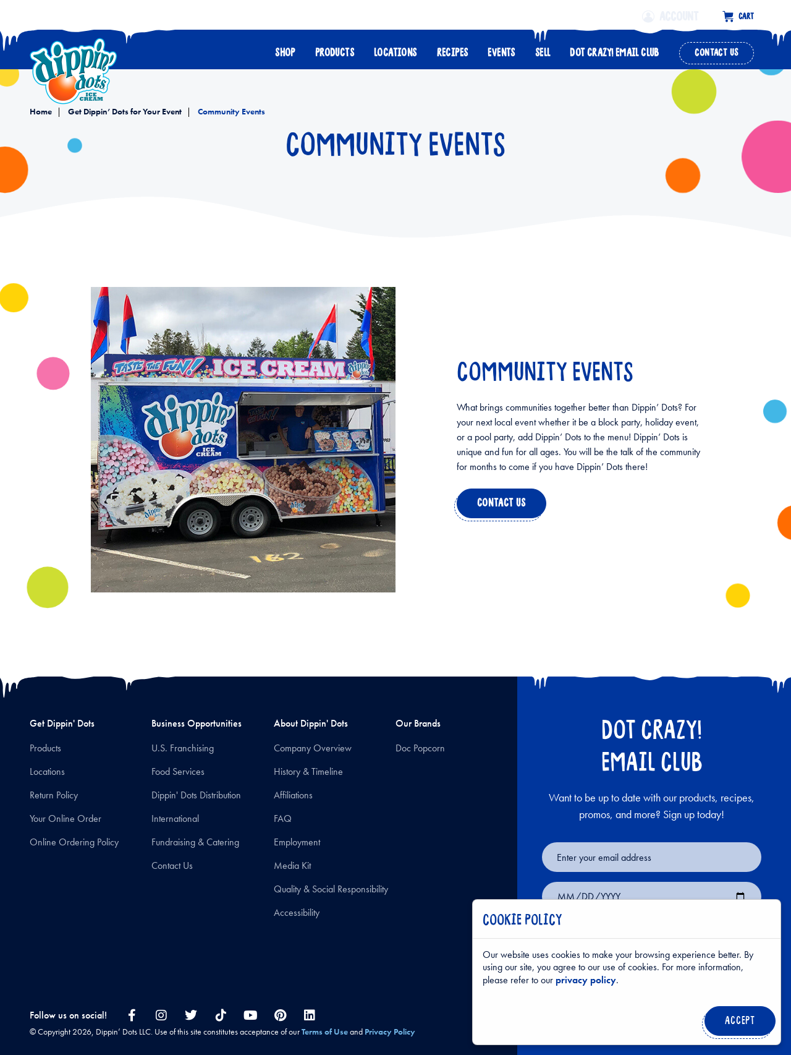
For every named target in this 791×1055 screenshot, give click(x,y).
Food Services (178, 771)
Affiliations (293, 794)
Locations (395, 49)
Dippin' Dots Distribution (196, 794)
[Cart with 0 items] (738, 15)
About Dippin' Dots (311, 723)
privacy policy (586, 979)
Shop (285, 49)
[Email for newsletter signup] (651, 857)
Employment (297, 841)
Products (334, 49)
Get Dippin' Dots (62, 723)
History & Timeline (308, 771)
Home (41, 111)
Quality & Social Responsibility (331, 888)
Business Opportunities (196, 723)
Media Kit (292, 865)
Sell (543, 49)
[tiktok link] (221, 1015)
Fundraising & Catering (195, 841)
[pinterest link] (280, 1015)
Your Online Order (65, 818)
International (175, 818)
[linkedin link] (309, 1015)
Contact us (499, 506)
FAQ (283, 818)
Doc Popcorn (420, 747)
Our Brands (418, 723)
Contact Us (716, 49)
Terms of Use (325, 1031)
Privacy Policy (390, 1031)
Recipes (452, 49)
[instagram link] (161, 1015)
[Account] (680, 15)
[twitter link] (191, 1015)
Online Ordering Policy (74, 841)
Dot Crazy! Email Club (614, 49)
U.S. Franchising (182, 747)
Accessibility (296, 912)
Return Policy (54, 794)
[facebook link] (132, 1015)
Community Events (230, 111)
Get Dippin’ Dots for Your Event (124, 111)
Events (501, 49)
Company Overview (313, 747)
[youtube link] (250, 1015)
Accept (737, 1024)
